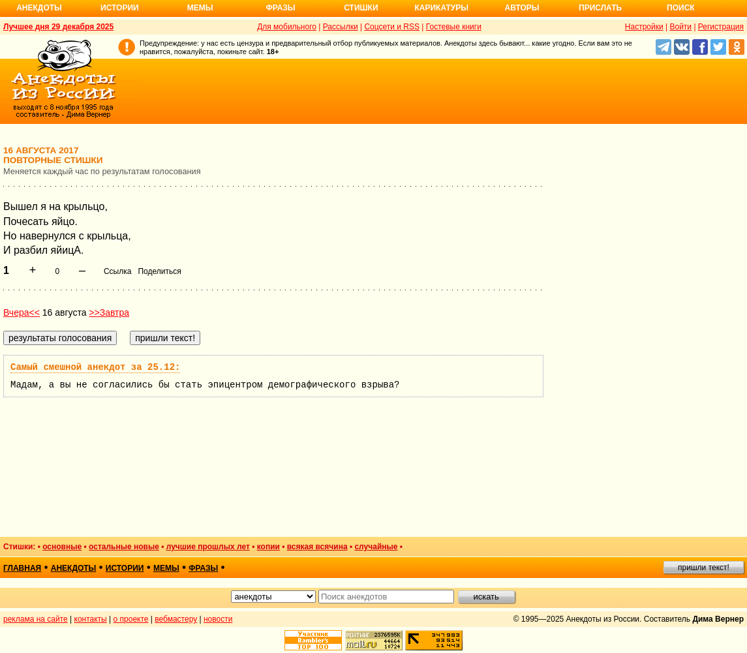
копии (268, 546)
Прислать (600, 7)
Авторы (522, 7)
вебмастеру (176, 619)
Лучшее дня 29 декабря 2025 (58, 26)
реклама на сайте (35, 619)
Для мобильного (286, 26)
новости (218, 619)
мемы (166, 568)
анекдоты (74, 568)
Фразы (280, 7)
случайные (375, 546)
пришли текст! (703, 567)
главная (22, 568)
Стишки (361, 7)
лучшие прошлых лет (208, 546)
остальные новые (124, 546)
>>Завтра (109, 312)
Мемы (200, 7)
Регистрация (721, 26)
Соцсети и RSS (391, 26)
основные (62, 546)
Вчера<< (21, 312)
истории (125, 568)
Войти (680, 26)
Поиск (681, 7)
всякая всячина (317, 546)
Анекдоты (39, 7)
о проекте (131, 619)
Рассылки (340, 26)
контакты (90, 619)
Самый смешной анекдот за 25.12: (95, 367)
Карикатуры (441, 7)
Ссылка (117, 271)
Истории (119, 7)
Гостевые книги (453, 26)
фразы (203, 568)
